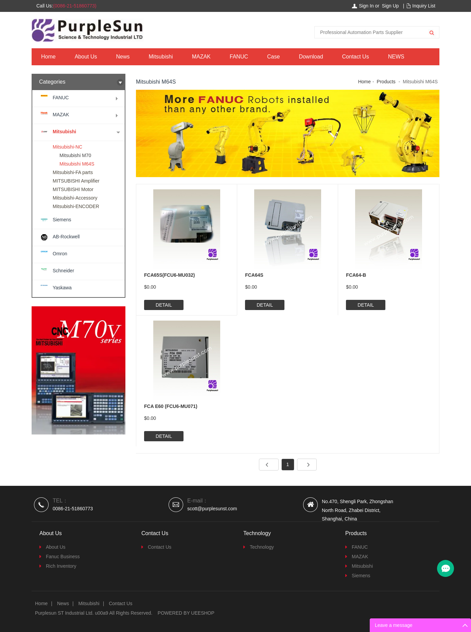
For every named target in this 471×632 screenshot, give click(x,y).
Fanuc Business (63, 556)
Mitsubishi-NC (67, 147)
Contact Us (355, 56)
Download (311, 56)
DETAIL (164, 305)
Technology (262, 547)
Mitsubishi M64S (76, 164)
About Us (86, 56)
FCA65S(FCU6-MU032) (169, 275)
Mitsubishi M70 (75, 155)
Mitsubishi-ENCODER (76, 206)
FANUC (239, 56)
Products (386, 81)
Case (273, 56)
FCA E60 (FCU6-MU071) (170, 406)
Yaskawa (62, 287)
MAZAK (201, 56)
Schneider (63, 270)
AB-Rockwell (66, 236)
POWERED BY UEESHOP (186, 613)
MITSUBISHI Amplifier (76, 181)
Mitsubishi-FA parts (73, 172)
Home (48, 56)
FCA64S (254, 275)
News (123, 56)
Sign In (366, 5)
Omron (60, 253)
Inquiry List (423, 5)
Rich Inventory (61, 566)
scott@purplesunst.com (212, 508)
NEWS (396, 56)
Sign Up (390, 5)
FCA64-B (356, 275)
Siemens (62, 219)
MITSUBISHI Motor (73, 189)
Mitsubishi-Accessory (75, 198)
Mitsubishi (161, 56)
